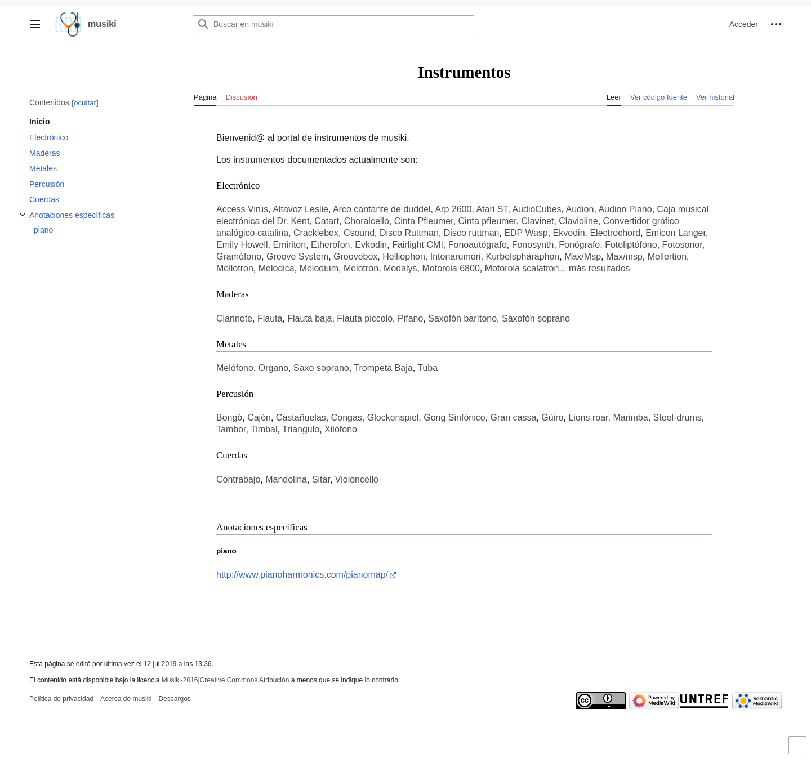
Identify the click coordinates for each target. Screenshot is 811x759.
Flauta (269, 318)
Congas (346, 417)
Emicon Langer (675, 233)
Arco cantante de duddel (381, 209)
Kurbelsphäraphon (522, 256)
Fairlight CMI (417, 244)
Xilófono (340, 429)
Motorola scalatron (522, 268)
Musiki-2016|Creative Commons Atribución (225, 680)
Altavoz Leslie (300, 209)
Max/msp (624, 256)
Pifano (410, 318)
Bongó (229, 417)
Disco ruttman (472, 233)
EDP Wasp (525, 233)
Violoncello (356, 479)
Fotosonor (682, 244)
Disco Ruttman (409, 233)
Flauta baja (309, 318)
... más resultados (594, 268)
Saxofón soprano (536, 318)
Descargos (174, 699)
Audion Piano (625, 209)
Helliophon (403, 256)
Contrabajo (238, 479)
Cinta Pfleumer (423, 221)
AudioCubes (536, 209)
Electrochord (615, 233)
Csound (359, 233)
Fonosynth (533, 244)
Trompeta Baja (383, 368)
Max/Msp (582, 256)
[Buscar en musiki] (333, 24)
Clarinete (234, 318)
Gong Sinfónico (454, 417)
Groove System (297, 256)
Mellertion (667, 256)
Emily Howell (242, 244)
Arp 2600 (453, 209)
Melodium (319, 268)
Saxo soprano (321, 368)
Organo (273, 368)
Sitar (321, 479)
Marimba (630, 417)
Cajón (259, 417)
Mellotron (234, 268)
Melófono (234, 368)
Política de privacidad (61, 699)
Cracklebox (315, 233)
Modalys (400, 268)
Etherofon (330, 244)
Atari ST (491, 209)
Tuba (427, 368)
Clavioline (578, 221)
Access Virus (242, 209)
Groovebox (355, 256)
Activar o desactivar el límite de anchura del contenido (799, 750)
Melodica (277, 268)
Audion (580, 209)
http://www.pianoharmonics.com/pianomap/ (302, 574)
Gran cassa (514, 417)
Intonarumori (455, 256)
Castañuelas (301, 417)
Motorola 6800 (450, 268)
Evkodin (371, 244)
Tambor (231, 429)
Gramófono (238, 256)
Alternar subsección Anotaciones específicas (22, 220)
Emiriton (289, 244)
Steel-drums (677, 417)
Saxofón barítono (462, 318)
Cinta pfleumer (487, 221)
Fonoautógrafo (477, 244)
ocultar (85, 103)
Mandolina (286, 479)
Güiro (552, 417)
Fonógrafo (579, 244)
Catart (326, 221)
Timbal (264, 429)
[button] (35, 24)
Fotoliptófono (631, 244)
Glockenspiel (393, 417)
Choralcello (366, 221)
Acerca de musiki (125, 699)
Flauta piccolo (365, 318)
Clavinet (538, 221)
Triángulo (300, 429)
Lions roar (588, 417)
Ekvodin (569, 233)
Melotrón (361, 268)
